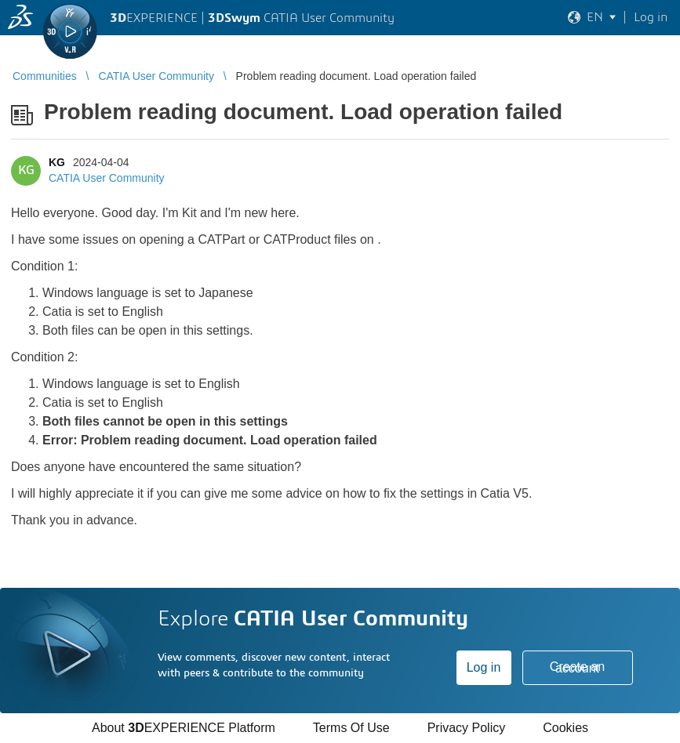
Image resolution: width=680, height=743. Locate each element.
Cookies (565, 727)
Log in (484, 667)
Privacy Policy (466, 727)
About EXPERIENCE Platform (183, 727)
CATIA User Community (107, 178)
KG (57, 162)
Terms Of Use (351, 727)
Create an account (577, 667)
